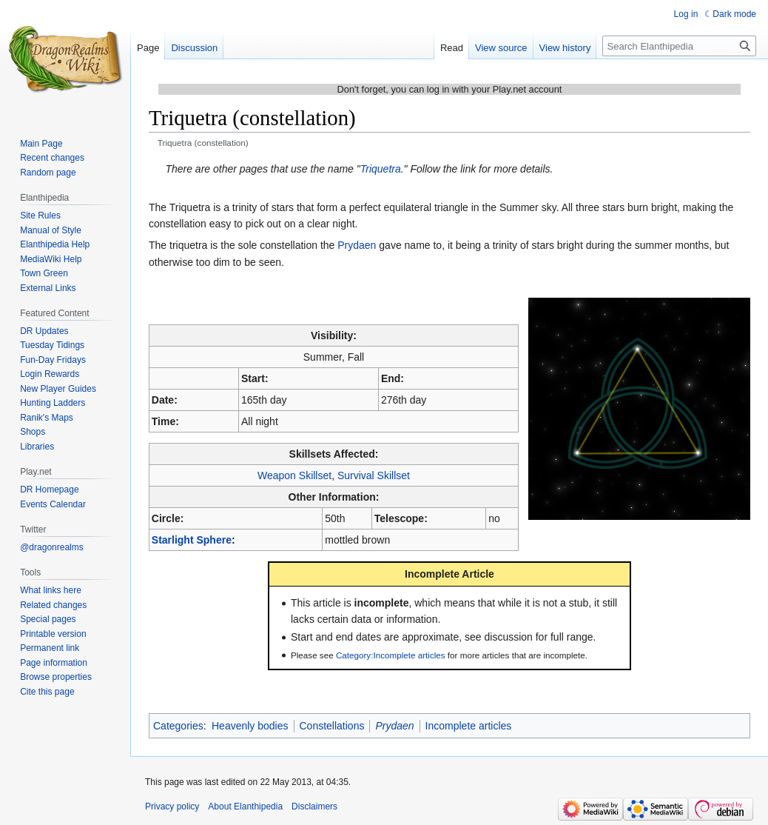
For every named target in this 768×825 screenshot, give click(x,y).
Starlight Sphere (192, 540)
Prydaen (356, 245)
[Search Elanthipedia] (679, 46)
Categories (178, 726)
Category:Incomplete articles (390, 655)
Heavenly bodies (250, 726)
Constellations (332, 726)
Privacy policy (172, 806)
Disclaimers (314, 806)
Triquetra (380, 169)
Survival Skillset (373, 475)
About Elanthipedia (245, 806)
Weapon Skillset (294, 475)
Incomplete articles (468, 726)
